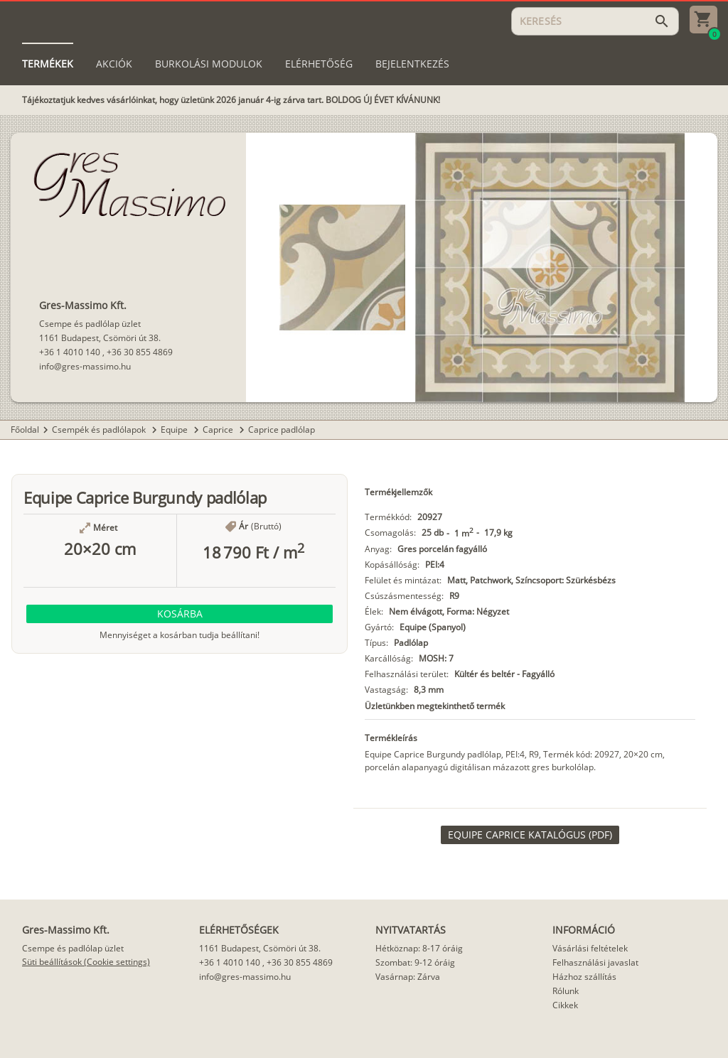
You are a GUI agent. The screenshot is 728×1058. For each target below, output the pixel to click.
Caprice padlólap (281, 429)
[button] (179, 614)
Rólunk (565, 991)
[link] (530, 835)
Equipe (175, 429)
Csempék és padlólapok (100, 429)
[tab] (48, 64)
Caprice (219, 429)
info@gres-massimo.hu (85, 366)
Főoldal (25, 429)
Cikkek (565, 1005)
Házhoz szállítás (584, 977)
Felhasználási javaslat (595, 962)
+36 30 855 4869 (140, 352)
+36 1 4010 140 (69, 352)
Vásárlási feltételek (590, 948)
